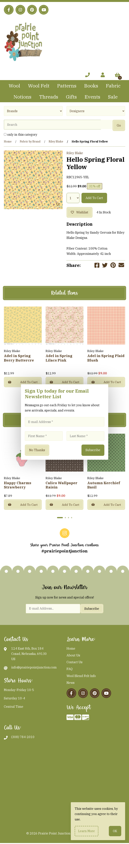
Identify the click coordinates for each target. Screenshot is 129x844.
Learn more (86, 831)
